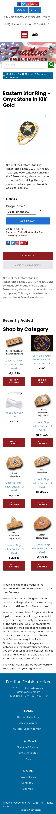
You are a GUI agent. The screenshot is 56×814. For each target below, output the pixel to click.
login (21, 10)
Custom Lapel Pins (28, 717)
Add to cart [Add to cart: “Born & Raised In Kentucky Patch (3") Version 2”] (42, 381)
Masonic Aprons (28, 723)
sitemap (28, 789)
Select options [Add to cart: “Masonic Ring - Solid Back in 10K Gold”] (14, 381)
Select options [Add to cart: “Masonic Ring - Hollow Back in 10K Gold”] (42, 442)
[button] (45, 116)
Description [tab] (28, 255)
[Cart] (35, 34)
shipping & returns (28, 747)
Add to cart (28, 221)
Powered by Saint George (30, 810)
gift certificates (28, 753)
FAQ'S (28, 759)
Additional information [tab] (28, 265)
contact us (28, 783)
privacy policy (28, 777)
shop (34, 10)
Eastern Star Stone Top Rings (31, 232)
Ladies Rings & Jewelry (17, 235)
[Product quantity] (41, 210)
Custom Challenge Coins (28, 729)
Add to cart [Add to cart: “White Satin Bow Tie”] (14, 442)
